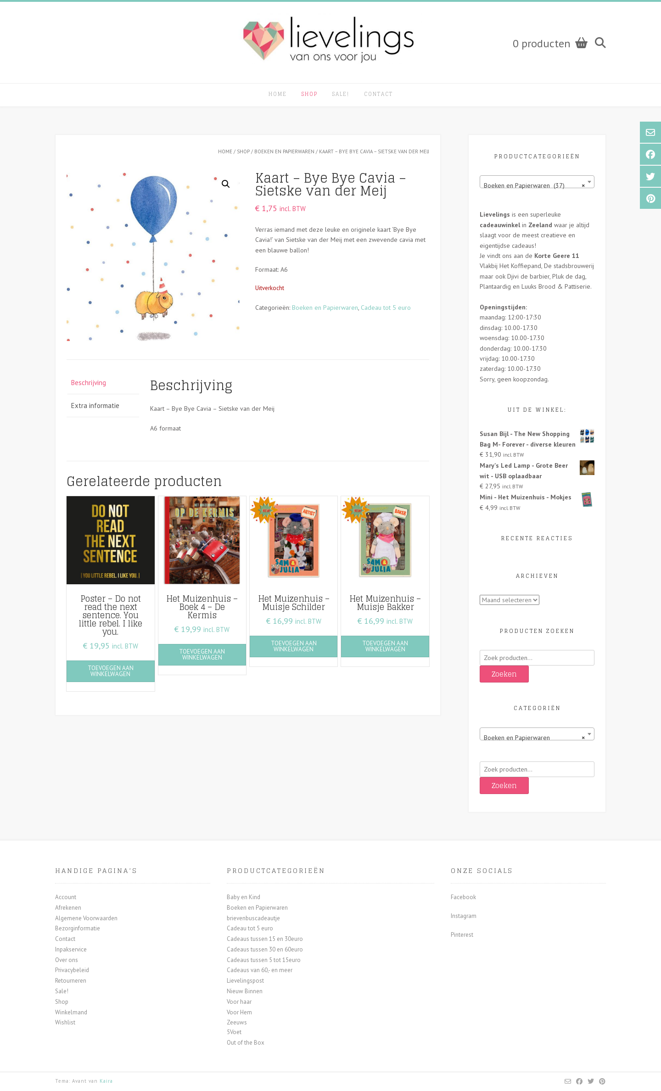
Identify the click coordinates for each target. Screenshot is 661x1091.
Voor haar (239, 1002)
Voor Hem (239, 1012)
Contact (378, 94)
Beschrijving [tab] (88, 382)
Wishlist (65, 1022)
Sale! (340, 94)
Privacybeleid (72, 970)
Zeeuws (237, 1022)
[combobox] (537, 181)
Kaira (106, 1081)
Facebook (463, 897)
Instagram (463, 916)
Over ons (66, 960)
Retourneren (70, 981)
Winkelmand (71, 1012)
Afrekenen (68, 908)
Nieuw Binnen (245, 991)
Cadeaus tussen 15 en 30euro (265, 939)
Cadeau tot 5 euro (386, 307)
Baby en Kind (243, 897)
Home (278, 94)
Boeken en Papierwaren (284, 151)
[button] (226, 184)
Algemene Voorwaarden (86, 918)
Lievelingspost (245, 981)
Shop (310, 94)
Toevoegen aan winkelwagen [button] (111, 671)
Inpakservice (71, 949)
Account (65, 897)
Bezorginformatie (77, 928)
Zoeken (504, 674)
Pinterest (462, 935)
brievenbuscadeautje (253, 918)
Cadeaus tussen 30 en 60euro (265, 949)
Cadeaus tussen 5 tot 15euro (264, 960)
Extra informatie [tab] (95, 405)
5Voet (234, 1032)
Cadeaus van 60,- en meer (259, 970)
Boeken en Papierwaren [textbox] (534, 737)
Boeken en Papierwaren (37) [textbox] (534, 185)
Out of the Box (245, 1042)
